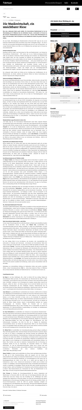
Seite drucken (8, 395)
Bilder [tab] (8, 17)
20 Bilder (11, 20)
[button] (77, 9)
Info (66, 3)
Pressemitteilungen (53, 3)
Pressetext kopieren (65, 36)
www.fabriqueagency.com (56, 116)
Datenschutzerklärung (41, 402)
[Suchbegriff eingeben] (36, 9)
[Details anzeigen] (78, 63)
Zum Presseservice (9, 407)
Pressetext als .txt (65, 33)
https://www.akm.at (12, 387)
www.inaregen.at (38, 289)
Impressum (38, 404)
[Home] (7, 2)
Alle (4, 13)
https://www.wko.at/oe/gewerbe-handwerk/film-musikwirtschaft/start (21, 370)
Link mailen (44, 395)
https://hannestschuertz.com (15, 368)
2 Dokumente (17, 20)
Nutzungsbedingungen (41, 400)
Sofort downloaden (65, 24)
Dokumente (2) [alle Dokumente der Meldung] (55, 93)
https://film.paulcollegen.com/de (14, 350)
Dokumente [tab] (13, 17)
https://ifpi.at (30, 327)
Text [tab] (5, 17)
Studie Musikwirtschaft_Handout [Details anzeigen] (65, 100)
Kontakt (74, 3)
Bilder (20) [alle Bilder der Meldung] (53, 41)
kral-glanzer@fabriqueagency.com (58, 115)
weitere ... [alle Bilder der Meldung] (77, 89)
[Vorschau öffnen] (65, 52)
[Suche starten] (68, 9)
